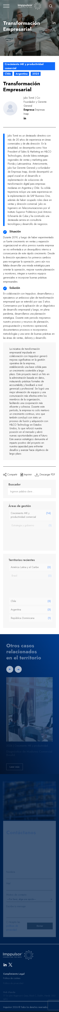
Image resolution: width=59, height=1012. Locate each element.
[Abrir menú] (6, 6)
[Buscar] (50, 6)
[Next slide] (18, 670)
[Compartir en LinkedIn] (54, 22)
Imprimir (26, 474)
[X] (10, 966)
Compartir (10, 474)
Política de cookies (11, 982)
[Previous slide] (9, 670)
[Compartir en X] (54, 29)
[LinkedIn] (5, 966)
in (25, 118)
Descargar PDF (45, 474)
